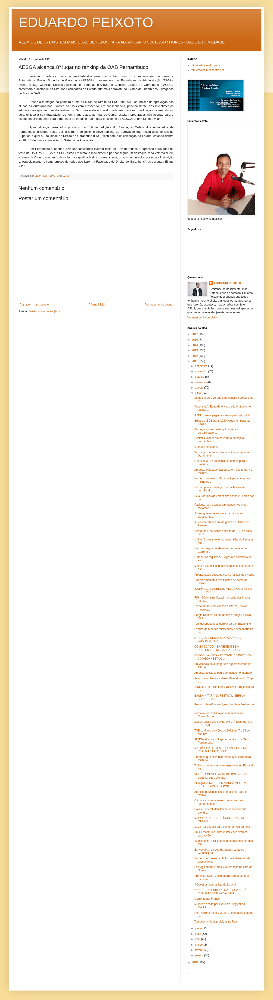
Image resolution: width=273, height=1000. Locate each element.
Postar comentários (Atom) (45, 311)
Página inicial (97, 304)
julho (198, 393)
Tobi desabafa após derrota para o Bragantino (222, 623)
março (199, 944)
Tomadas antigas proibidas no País (216, 921)
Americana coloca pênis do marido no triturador (223, 672)
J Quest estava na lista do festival (215, 884)
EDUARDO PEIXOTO (86, 22)
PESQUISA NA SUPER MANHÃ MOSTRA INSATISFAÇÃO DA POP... (220, 784)
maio (198, 933)
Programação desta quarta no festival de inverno (224, 574)
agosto (199, 387)
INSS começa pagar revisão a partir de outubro (223, 415)
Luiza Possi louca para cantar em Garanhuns (222, 826)
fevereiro (201, 950)
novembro (201, 371)
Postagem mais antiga (158, 304)
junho (199, 928)
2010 (195, 962)
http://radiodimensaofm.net (207, 70)
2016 (195, 339)
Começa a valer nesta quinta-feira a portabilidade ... (216, 431)
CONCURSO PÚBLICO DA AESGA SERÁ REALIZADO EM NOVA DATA (220, 891)
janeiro (199, 955)
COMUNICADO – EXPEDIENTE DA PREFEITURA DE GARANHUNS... (217, 648)
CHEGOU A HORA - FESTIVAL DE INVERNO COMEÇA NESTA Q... (222, 657)
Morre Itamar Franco (207, 898)
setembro (201, 382)
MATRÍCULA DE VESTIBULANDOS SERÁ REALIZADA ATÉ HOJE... (220, 750)
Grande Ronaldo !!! (206, 446)
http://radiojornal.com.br (205, 65)
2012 (195, 356)
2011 (195, 361)
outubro (200, 376)
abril (198, 939)
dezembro (201, 366)
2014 (195, 345)
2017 (195, 334)
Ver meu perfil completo (202, 317)
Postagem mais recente (34, 304)
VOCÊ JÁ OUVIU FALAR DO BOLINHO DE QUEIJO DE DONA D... (221, 776)
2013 (195, 350)
